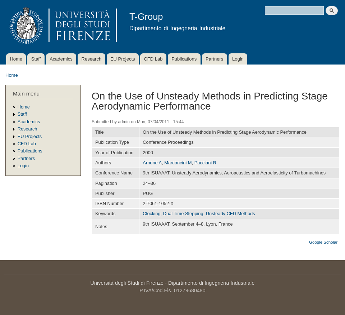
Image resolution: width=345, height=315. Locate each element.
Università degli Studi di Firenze (127, 283)
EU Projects (122, 59)
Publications (184, 59)
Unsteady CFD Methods (230, 213)
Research (92, 59)
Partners (214, 59)
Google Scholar (323, 242)
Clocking (151, 213)
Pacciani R (205, 162)
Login (238, 59)
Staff (36, 59)
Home (16, 59)
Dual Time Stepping (183, 213)
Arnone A (152, 162)
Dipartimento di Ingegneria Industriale (211, 283)
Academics (61, 59)
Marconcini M (178, 162)
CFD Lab (153, 59)
